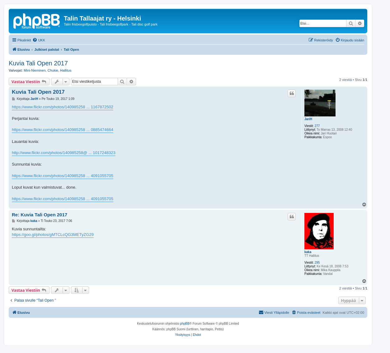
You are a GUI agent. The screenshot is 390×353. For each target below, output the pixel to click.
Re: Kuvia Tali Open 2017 (39, 214)
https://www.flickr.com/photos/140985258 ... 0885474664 (62, 129)
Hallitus (65, 70)
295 (317, 262)
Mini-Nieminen (34, 70)
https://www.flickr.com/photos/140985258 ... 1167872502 (62, 107)
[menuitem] (38, 40)
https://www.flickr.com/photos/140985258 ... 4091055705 (62, 175)
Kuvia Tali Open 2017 (38, 63)
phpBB (185, 323)
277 (317, 126)
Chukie (53, 70)
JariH (308, 119)
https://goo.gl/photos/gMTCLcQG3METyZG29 (53, 234)
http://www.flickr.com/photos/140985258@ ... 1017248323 (63, 152)
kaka (307, 252)
